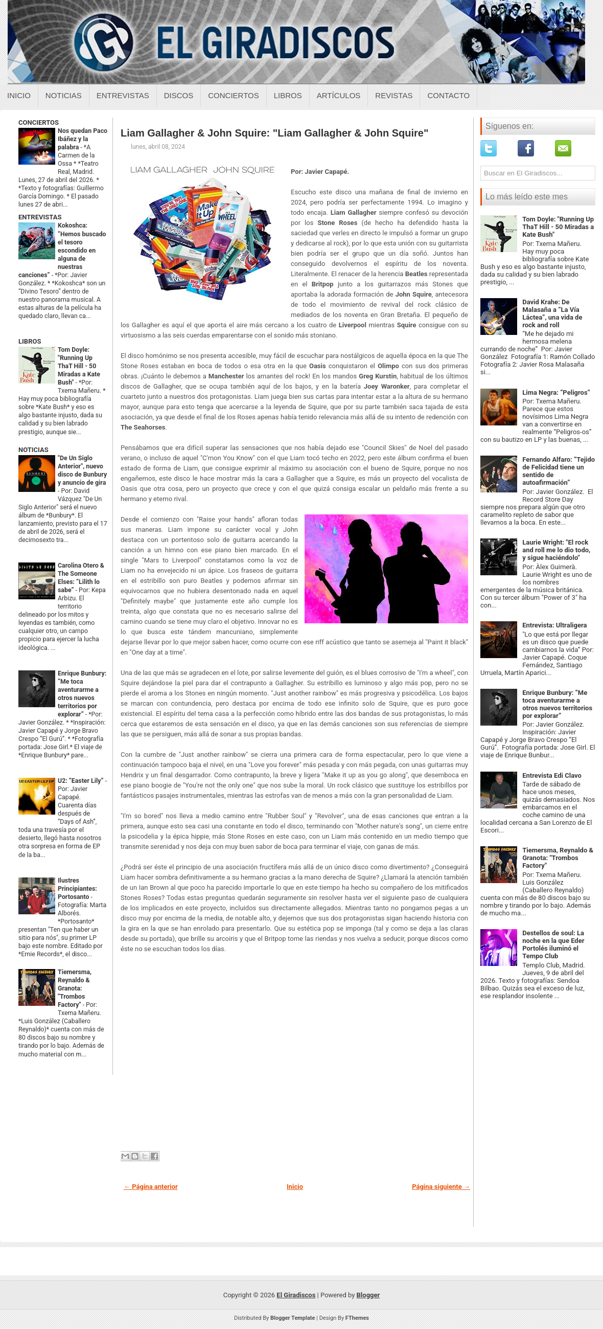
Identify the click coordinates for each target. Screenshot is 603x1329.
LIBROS (29, 341)
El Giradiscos (295, 1295)
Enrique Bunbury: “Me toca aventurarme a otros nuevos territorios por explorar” (557, 704)
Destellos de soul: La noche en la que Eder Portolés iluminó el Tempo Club (553, 944)
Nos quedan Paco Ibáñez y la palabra (82, 139)
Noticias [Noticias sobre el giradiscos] (63, 95)
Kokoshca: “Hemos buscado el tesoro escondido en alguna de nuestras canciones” (62, 250)
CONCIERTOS (38, 122)
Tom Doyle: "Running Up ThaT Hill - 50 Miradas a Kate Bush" (79, 366)
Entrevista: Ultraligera (554, 625)
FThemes (357, 1318)
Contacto (448, 95)
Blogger (368, 1295)
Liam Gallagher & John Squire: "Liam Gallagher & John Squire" (274, 133)
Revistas (393, 95)
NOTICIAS (33, 450)
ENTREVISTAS (39, 217)
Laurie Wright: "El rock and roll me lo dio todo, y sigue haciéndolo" (556, 549)
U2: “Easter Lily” (81, 780)
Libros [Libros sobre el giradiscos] (288, 95)
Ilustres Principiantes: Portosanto (77, 888)
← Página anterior (151, 1186)
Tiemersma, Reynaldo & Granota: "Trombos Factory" (74, 988)
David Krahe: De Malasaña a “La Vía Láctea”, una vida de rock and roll (552, 313)
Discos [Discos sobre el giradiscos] (179, 95)
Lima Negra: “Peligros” (556, 392)
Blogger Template (292, 1318)
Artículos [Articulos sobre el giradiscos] (339, 95)
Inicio (19, 95)
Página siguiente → (441, 1186)
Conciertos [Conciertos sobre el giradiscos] (233, 95)
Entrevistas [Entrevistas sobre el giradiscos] (123, 95)
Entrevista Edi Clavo (552, 775)
